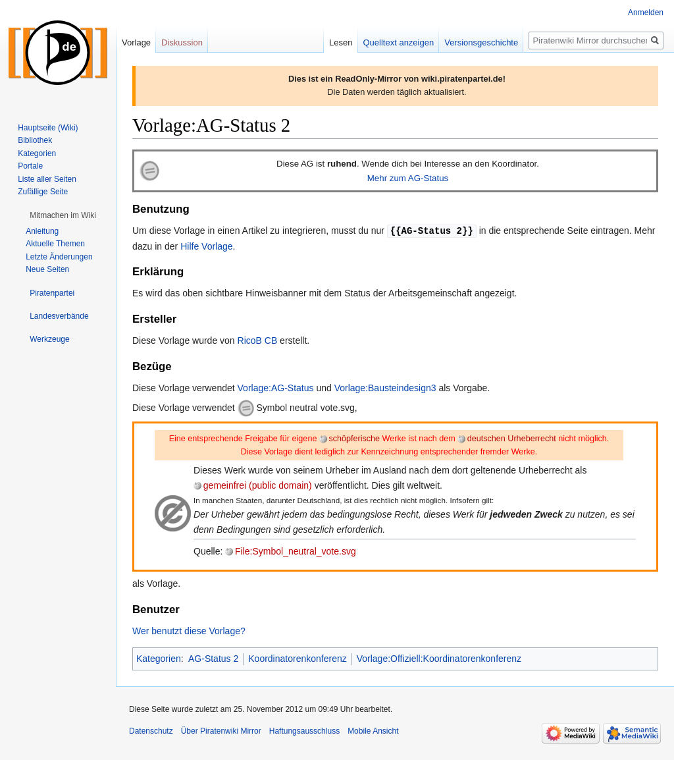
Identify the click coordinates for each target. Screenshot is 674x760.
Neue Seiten (47, 269)
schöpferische (354, 438)
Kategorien (158, 658)
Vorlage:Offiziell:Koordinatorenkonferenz (439, 658)
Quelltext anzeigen (398, 42)
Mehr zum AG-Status (407, 178)
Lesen (340, 42)
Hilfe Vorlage (206, 245)
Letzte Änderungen (59, 256)
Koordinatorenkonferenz (297, 658)
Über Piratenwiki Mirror (221, 730)
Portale (30, 166)
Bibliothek (35, 140)
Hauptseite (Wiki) (48, 127)
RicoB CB (258, 340)
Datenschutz (151, 730)
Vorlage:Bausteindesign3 (385, 387)
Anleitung (42, 231)
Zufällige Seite (43, 191)
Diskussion (182, 42)
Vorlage (136, 42)
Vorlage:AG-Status (276, 387)
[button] (63, 215)
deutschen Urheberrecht (511, 438)
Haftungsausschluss (304, 730)
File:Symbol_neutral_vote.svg (295, 550)
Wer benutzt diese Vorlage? (189, 630)
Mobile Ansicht (373, 730)
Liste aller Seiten (47, 179)
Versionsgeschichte (481, 42)
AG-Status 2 (213, 658)
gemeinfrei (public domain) (257, 484)
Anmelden (645, 12)
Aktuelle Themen (55, 243)
